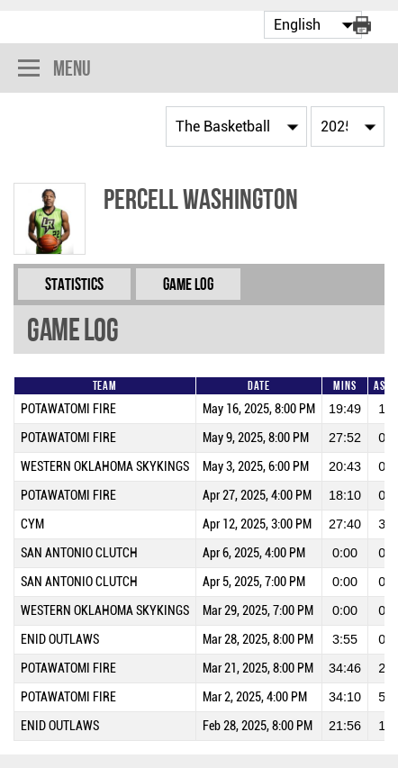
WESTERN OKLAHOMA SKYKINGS (105, 466)
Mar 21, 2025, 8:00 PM (258, 668)
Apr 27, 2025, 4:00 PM (257, 495)
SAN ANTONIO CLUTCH (79, 553)
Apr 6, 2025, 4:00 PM (254, 553)
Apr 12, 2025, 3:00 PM (257, 524)
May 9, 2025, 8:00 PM (256, 438)
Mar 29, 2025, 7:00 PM (258, 611)
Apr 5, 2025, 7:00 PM (254, 582)
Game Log (188, 284)
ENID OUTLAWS (60, 639)
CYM (32, 524)
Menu (54, 70)
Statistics (74, 284)
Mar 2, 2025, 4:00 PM (255, 697)
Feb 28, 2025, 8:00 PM (257, 726)
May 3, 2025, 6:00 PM (256, 466)
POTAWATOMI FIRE (68, 409)
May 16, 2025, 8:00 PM (259, 409)
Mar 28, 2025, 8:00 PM (258, 639)
